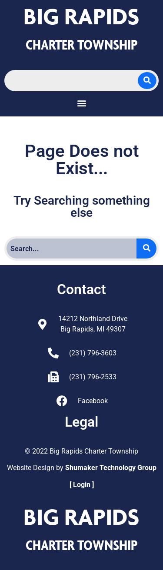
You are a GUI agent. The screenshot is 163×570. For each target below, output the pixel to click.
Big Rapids (81, 16)
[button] (81, 103)
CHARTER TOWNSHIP (82, 44)
